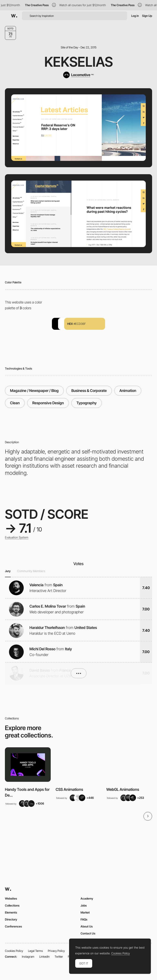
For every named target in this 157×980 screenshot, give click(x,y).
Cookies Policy (14, 951)
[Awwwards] (14, 15)
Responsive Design (48, 403)
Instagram (28, 956)
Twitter (59, 956)
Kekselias (78, 62)
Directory (11, 919)
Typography (86, 403)
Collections (12, 905)
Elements (11, 912)
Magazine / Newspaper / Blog (34, 390)
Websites (11, 898)
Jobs (84, 905)
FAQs (84, 919)
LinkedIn (44, 956)
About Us (87, 926)
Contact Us (88, 933)
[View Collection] (28, 764)
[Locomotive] (78, 75)
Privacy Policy (56, 951)
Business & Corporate (89, 390)
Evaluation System (16, 537)
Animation (127, 390)
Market (85, 912)
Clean (15, 403)
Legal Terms (35, 951)
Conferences (13, 926)
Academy (87, 898)
